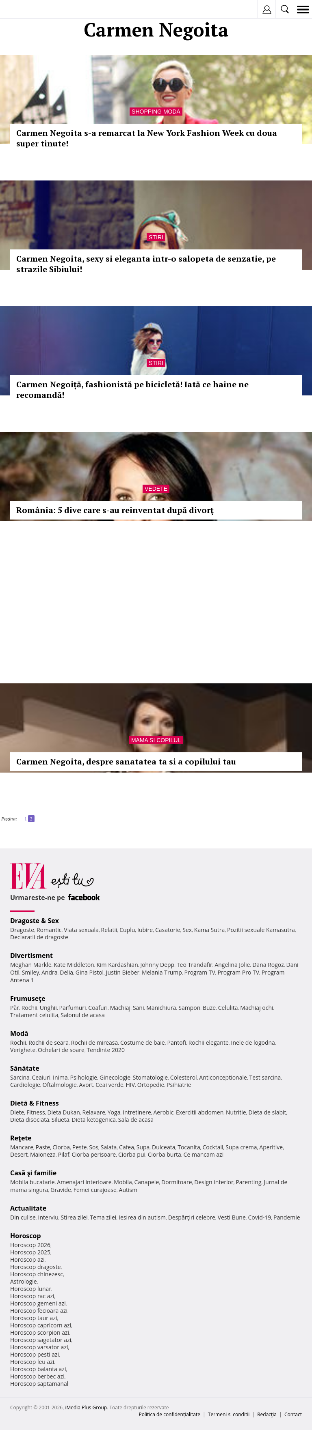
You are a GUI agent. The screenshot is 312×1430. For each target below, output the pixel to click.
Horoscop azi (27, 1259)
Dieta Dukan (63, 1112)
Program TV (199, 972)
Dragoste (22, 930)
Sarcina (20, 1077)
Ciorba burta (164, 1154)
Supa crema (241, 1147)
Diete (17, 1112)
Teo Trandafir (194, 964)
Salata (109, 1147)
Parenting (248, 1182)
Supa (143, 1147)
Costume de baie (142, 1042)
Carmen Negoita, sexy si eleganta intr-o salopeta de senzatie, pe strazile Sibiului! (146, 264)
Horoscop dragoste (35, 1267)
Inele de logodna (253, 1042)
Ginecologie (115, 1077)
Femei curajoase (95, 1190)
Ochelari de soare (61, 1050)
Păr (14, 1007)
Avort (86, 1085)
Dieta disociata (29, 1119)
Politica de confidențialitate (169, 1414)
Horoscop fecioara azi (38, 1310)
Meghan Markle (31, 964)
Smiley (30, 972)
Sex (187, 930)
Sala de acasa (136, 1119)
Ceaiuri (41, 1077)
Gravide (60, 1190)
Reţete (21, 1138)
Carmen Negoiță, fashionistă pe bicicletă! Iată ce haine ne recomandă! (132, 389)
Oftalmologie (60, 1085)
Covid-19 (259, 1217)
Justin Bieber (122, 972)
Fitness (35, 1112)
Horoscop (25, 1235)
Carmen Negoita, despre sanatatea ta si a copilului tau (126, 761)
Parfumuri (72, 1007)
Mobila (123, 1182)
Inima (60, 1077)
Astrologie (23, 1281)
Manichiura (161, 1007)
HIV (130, 1085)
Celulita (228, 1007)
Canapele (146, 1182)
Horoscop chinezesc (36, 1274)
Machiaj (120, 1007)
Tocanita (189, 1147)
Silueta (60, 1119)
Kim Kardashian (117, 964)
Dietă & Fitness (34, 1103)
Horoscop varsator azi (39, 1347)
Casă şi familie (33, 1172)
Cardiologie (25, 1085)
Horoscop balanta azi (38, 1369)
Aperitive (271, 1147)
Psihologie (84, 1077)
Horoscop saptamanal (39, 1383)
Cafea (126, 1147)
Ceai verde (109, 1085)
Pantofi (176, 1042)
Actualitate (28, 1208)
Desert (19, 1154)
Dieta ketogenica (94, 1119)
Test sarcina (265, 1077)
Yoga (114, 1112)
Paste (43, 1147)
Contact (293, 1414)
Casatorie (167, 930)
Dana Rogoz (268, 964)
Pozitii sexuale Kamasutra (261, 930)
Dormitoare (176, 1182)
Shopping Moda (156, 111)
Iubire (145, 930)
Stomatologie (150, 1077)
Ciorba (61, 1147)
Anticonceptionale (223, 1077)
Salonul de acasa (83, 1015)
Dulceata (163, 1147)
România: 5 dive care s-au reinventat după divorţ (115, 510)
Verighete (22, 1050)
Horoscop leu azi (32, 1362)
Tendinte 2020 (106, 1050)
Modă (19, 1033)
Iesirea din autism (142, 1217)
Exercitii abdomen (199, 1112)
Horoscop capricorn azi (40, 1325)
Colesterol (183, 1077)
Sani (138, 1007)
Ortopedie (150, 1085)
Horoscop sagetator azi (40, 1340)
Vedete (156, 488)
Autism (128, 1190)
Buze (209, 1007)
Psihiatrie (179, 1085)
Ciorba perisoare (94, 1154)
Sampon (189, 1007)
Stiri (156, 237)
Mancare (21, 1147)
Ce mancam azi (204, 1154)
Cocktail (212, 1147)
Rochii (29, 1007)
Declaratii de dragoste (39, 937)
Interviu (48, 1217)
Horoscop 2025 (30, 1252)
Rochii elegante (208, 1042)
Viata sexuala (81, 930)
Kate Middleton (74, 964)
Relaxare (94, 1112)
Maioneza (43, 1154)
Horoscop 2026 (30, 1245)
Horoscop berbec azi (37, 1376)
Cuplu (127, 930)
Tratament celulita (34, 1015)
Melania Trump (162, 972)
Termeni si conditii (229, 1414)
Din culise (23, 1217)
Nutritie (236, 1112)
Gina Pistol (90, 972)
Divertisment (31, 955)
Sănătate (24, 1068)
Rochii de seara (48, 1042)
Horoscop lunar (30, 1289)
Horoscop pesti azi (34, 1354)
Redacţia (267, 1414)
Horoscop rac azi (32, 1296)
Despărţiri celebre (191, 1217)
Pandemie (286, 1217)
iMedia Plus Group (86, 1407)
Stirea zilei (74, 1217)
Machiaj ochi (256, 1007)
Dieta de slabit (267, 1112)
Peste (79, 1147)
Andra (49, 972)
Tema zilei (103, 1217)
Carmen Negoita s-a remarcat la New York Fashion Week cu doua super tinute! (146, 138)
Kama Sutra (209, 930)
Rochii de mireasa (94, 1042)
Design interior (213, 1182)
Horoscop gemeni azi (38, 1303)
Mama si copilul (156, 740)
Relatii (109, 930)
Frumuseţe (28, 998)
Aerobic (163, 1112)
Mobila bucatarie (32, 1182)
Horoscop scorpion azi (39, 1332)
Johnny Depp (157, 964)
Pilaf (63, 1154)
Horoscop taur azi (33, 1318)
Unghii (48, 1007)
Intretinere (137, 1112)
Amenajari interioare (84, 1182)
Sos (93, 1147)
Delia (66, 972)
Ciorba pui (131, 1154)
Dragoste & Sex (34, 920)
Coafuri (98, 1007)
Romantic (49, 930)
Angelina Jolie (232, 964)
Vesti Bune (232, 1217)
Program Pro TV (239, 972)
